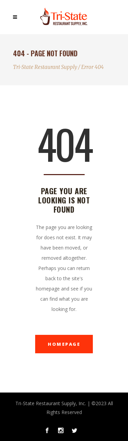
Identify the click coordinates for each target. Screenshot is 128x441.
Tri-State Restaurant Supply (45, 67)
